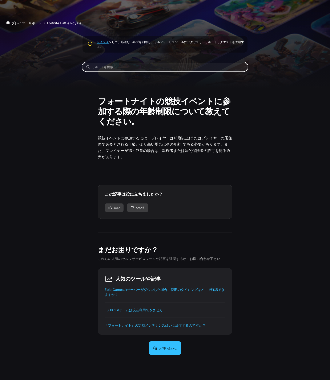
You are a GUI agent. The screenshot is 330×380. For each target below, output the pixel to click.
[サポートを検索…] (165, 67)
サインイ (103, 42)
